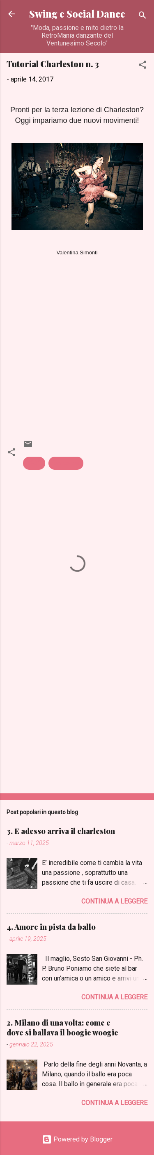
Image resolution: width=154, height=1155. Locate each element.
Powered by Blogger (77, 1139)
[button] (142, 66)
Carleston (66, 463)
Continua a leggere (114, 901)
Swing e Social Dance (77, 13)
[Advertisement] (77, 723)
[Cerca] (142, 16)
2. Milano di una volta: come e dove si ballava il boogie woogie (62, 1027)
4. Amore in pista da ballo (51, 927)
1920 (34, 463)
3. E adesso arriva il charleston (61, 831)
